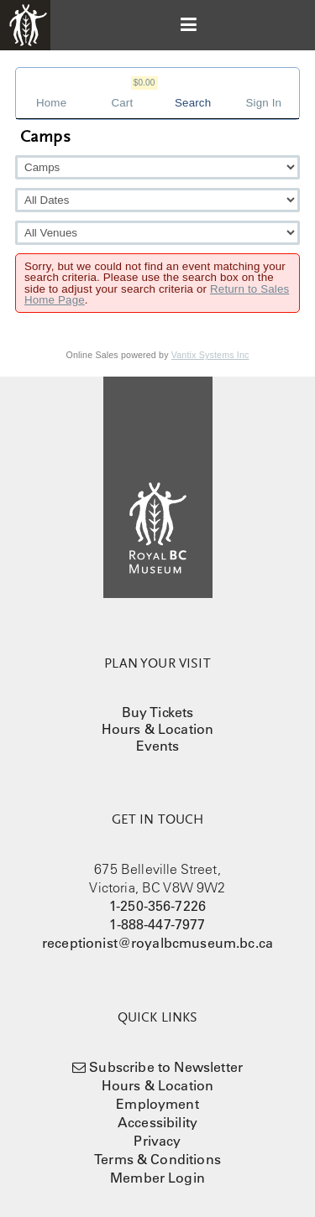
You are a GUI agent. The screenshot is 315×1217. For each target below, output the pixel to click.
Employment (157, 1103)
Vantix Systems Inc (210, 355)
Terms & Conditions (157, 1159)
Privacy (157, 1140)
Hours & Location (158, 728)
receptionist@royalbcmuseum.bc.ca (157, 942)
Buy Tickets (158, 712)
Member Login (157, 1177)
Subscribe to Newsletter (166, 1066)
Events (158, 745)
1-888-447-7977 (157, 924)
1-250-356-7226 (157, 905)
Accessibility (157, 1122)
